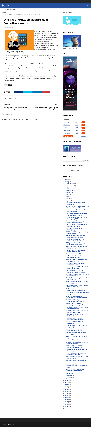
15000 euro (66, 128)
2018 (66, 391)
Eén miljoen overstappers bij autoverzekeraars (75, 264)
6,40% (76, 130)
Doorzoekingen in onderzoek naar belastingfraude (77, 350)
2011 (66, 406)
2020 (66, 387)
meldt (46, 38)
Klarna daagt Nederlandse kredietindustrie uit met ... (75, 346)
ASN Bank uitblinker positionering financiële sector (77, 232)
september (70, 190)
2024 (66, 182)
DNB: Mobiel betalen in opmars (76, 340)
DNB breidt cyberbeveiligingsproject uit (76, 289)
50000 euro (66, 133)
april (68, 201)
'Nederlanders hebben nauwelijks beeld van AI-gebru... (77, 311)
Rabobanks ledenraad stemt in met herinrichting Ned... (77, 307)
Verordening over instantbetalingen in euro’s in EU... (76, 365)
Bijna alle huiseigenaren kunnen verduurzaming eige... (76, 214)
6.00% (76, 125)
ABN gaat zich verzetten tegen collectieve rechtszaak (76, 243)
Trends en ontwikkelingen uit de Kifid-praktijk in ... (76, 210)
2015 (66, 398)
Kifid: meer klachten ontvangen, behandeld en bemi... (76, 247)
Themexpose (11, 425)
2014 (66, 400)
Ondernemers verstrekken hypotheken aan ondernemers (76, 297)
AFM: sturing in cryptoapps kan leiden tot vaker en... (76, 315)
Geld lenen (66, 119)
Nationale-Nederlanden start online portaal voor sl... (75, 240)
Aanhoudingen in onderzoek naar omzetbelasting (77, 357)
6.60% (76, 128)
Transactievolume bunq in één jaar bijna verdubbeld (77, 342)
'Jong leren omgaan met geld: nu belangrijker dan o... (76, 225)
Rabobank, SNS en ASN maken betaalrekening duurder (75, 236)
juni (67, 196)
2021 (66, 385)
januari (68, 378)
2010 (66, 408)
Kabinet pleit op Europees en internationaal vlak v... (75, 251)
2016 (66, 395)
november (69, 186)
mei (67, 199)
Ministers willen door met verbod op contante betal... (77, 260)
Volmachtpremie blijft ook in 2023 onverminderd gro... (77, 267)
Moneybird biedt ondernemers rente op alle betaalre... (76, 361)
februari (69, 376)
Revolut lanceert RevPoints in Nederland (75, 203)
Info (83, 122)
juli (67, 194)
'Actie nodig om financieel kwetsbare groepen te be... (75, 271)
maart (68, 373)
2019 (66, 389)
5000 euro (66, 122)
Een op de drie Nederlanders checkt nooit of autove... (75, 329)
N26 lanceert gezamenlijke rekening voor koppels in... (75, 304)
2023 (66, 380)
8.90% (76, 122)
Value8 (10, 14)
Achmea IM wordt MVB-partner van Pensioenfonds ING (77, 207)
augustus (69, 192)
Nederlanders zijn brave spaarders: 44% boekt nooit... (77, 282)
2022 (66, 383)
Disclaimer (83, 136)
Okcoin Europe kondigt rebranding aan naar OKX (77, 278)
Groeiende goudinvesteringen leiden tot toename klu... (75, 221)
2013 (66, 402)
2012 (66, 404)
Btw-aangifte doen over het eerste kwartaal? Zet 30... (77, 275)
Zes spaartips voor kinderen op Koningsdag (76, 229)
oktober (69, 188)
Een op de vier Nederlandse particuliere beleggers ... (75, 370)
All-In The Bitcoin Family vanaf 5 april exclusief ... (76, 337)
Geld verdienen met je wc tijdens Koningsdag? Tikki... (76, 218)
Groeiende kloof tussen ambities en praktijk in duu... (76, 326)
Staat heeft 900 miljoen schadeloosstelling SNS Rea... (76, 300)
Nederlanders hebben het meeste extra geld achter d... (77, 256)
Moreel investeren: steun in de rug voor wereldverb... (77, 286)
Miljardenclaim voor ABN (74, 254)
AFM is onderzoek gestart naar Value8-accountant (76, 353)
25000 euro (66, 130)
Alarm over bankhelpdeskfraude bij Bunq (77, 293)
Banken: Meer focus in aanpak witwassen (76, 333)
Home (5, 14)
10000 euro (66, 125)
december (69, 184)
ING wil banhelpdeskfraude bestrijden (75, 322)
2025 (66, 180)
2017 (66, 393)
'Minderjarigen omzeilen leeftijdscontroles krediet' (75, 318)
